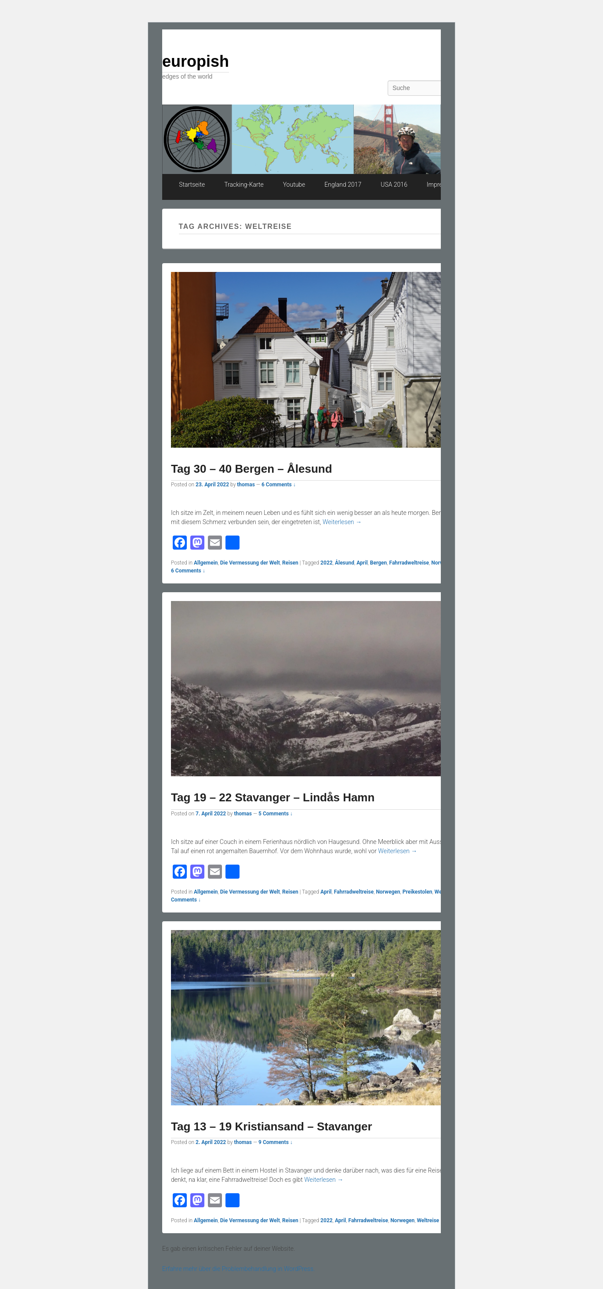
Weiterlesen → (342, 521)
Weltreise (428, 1220)
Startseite (192, 184)
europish (195, 61)
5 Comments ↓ (275, 814)
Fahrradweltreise (409, 563)
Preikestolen (417, 892)
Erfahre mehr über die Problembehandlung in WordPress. (238, 1268)
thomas (246, 485)
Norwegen (388, 892)
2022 (326, 563)
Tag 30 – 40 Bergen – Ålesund (251, 468)
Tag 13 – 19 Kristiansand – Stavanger (271, 1126)
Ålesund (344, 563)
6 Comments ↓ (279, 485)
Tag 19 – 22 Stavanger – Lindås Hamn (272, 797)
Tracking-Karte (244, 184)
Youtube (294, 184)
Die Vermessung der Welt (250, 563)
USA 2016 (394, 184)
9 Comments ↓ (275, 1142)
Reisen (290, 563)
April (361, 563)
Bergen (378, 563)
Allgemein (206, 563)
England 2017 (342, 184)
